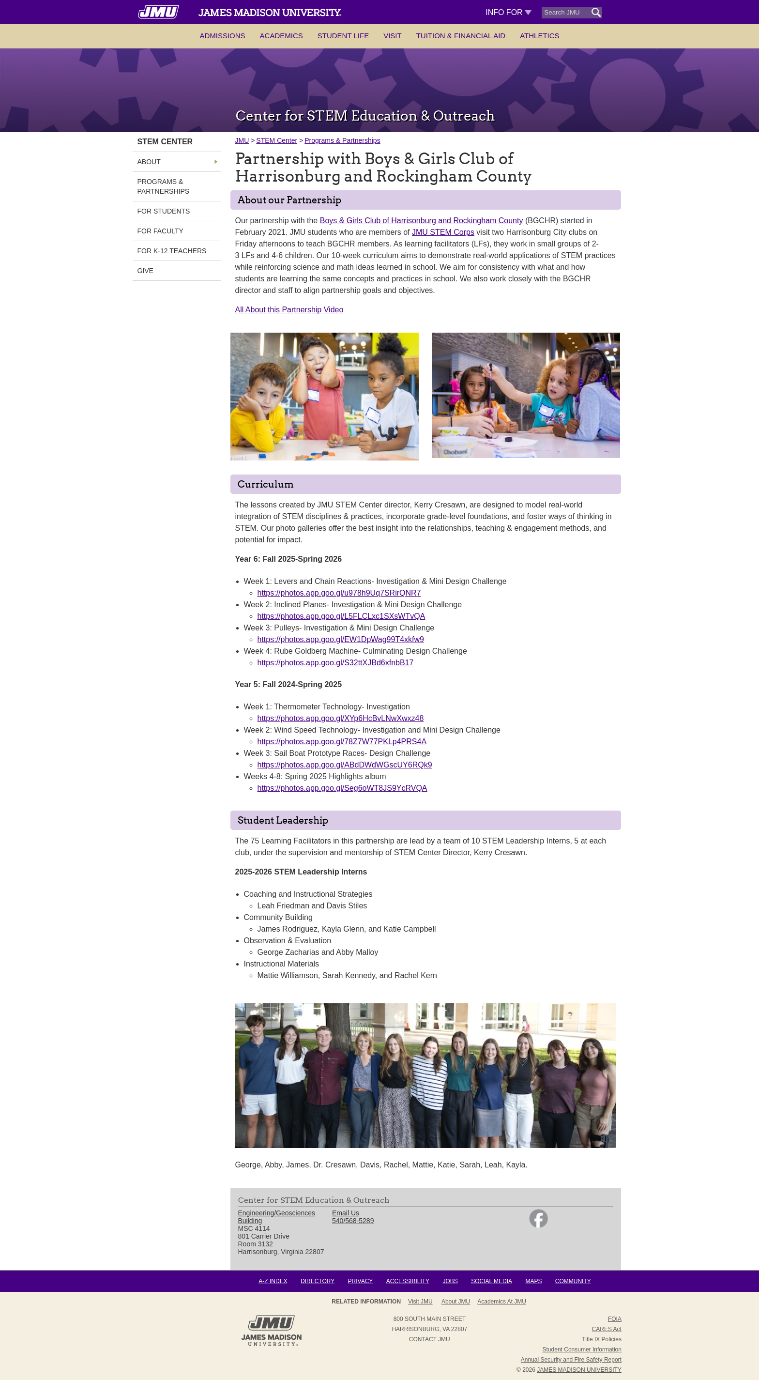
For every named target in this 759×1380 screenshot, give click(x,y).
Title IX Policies (602, 1339)
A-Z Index (272, 1281)
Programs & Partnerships (342, 140)
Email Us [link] (345, 1213)
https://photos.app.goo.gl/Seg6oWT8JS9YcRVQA (342, 788)
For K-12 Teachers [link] (172, 251)
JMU (242, 140)
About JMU (455, 1301)
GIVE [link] (145, 271)
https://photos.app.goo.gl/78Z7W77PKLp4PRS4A (342, 741)
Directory (317, 1281)
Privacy (360, 1281)
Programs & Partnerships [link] (163, 186)
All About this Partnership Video (289, 310)
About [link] (149, 162)
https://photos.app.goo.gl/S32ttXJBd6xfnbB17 (336, 663)
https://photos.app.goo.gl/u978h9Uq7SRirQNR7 (339, 593)
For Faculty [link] (160, 231)
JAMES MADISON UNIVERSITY (579, 1369)
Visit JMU (420, 1301)
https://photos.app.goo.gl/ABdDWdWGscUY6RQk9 (345, 765)
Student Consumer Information (582, 1349)
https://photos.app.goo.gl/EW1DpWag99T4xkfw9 (341, 639)
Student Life (343, 35)
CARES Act (607, 1329)
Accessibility (407, 1281)
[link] (538, 1225)
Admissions (222, 35)
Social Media (491, 1281)
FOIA (615, 1319)
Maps (533, 1281)
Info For (508, 12)
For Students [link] (163, 211)
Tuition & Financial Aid (460, 35)
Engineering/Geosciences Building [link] (277, 1217)
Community (573, 1281)
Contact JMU (429, 1339)
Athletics (539, 35)
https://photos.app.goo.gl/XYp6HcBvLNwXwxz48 (341, 718)
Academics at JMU (501, 1301)
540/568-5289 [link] (353, 1221)
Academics (281, 35)
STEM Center (276, 140)
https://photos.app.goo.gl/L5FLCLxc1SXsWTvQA (341, 616)
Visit (392, 35)
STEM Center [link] (165, 142)
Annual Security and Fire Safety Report (571, 1359)
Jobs (449, 1281)
